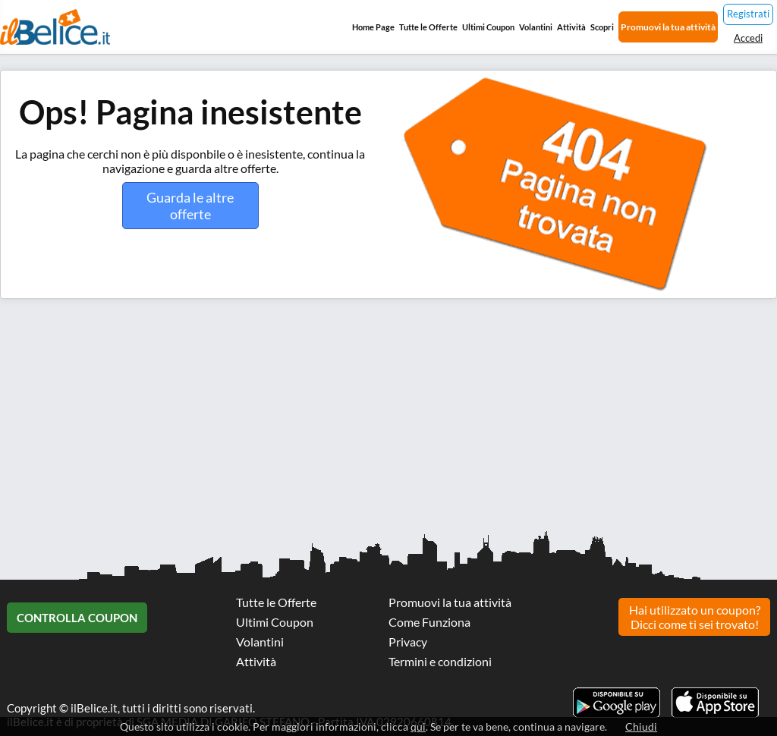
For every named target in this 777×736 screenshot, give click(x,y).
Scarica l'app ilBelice (715, 702)
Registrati (748, 14)
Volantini (535, 27)
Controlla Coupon (77, 617)
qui (418, 726)
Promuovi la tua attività (668, 27)
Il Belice (55, 27)
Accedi (748, 38)
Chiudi (641, 726)
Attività (571, 27)
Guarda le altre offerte (190, 205)
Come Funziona (429, 622)
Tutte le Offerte (428, 27)
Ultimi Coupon (488, 27)
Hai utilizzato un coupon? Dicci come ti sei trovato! (694, 616)
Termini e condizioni (440, 661)
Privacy (407, 641)
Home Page (373, 27)
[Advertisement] (388, 420)
